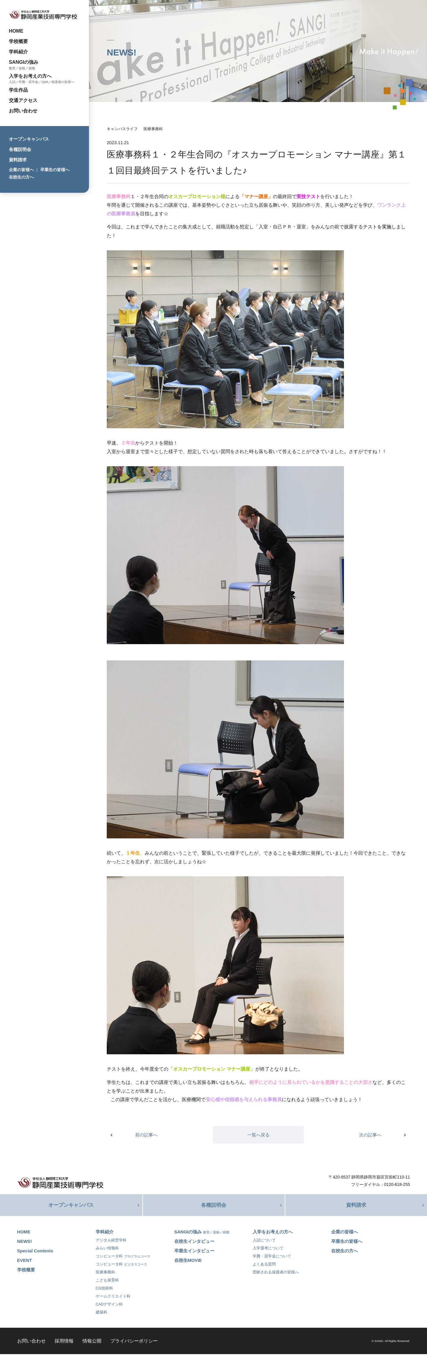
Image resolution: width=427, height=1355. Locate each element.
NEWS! (24, 1242)
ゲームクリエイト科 (113, 1297)
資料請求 (18, 159)
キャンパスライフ (122, 129)
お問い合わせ (23, 110)
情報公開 (91, 1341)
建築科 (101, 1313)
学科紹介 (18, 51)
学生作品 (18, 90)
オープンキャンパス (29, 138)
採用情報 (64, 1341)
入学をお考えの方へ (30, 76)
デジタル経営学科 (111, 1241)
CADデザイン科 (109, 1305)
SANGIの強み (23, 62)
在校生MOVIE (188, 1261)
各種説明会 (20, 149)
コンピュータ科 (123, 1257)
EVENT (24, 1261)
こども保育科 (107, 1281)
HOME (16, 31)
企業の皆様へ (21, 169)
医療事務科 (153, 129)
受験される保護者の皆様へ (276, 1273)
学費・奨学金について (272, 1257)
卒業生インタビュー (194, 1251)
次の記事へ (370, 1134)
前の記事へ (146, 1134)
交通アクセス (23, 100)
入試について (264, 1241)
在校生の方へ (21, 177)
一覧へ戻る (258, 1134)
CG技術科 (104, 1289)
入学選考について (268, 1249)
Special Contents (35, 1251)
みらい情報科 (107, 1249)
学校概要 (18, 41)
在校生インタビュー (194, 1242)
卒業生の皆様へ (54, 169)
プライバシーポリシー (134, 1341)
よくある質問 (264, 1265)
